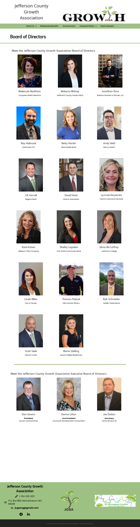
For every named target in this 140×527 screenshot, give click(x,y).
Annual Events (69, 26)
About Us (30, 26)
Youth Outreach (107, 26)
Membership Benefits (49, 26)
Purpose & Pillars (87, 26)
